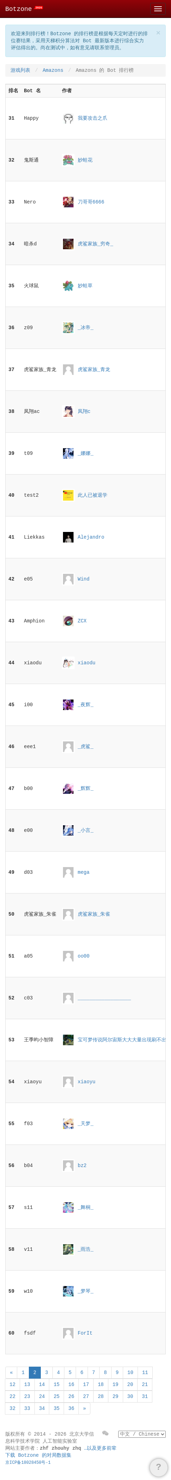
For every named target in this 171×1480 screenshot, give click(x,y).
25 (56, 1396)
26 (71, 1396)
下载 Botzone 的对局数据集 (38, 1455)
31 (145, 1396)
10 (130, 1372)
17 (86, 1384)
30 (130, 1396)
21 (145, 1384)
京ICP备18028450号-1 (28, 1462)
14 (42, 1384)
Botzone (24, 9)
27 (86, 1396)
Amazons (53, 70)
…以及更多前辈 (100, 1448)
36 (71, 1408)
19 (116, 1384)
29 (116, 1396)
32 (12, 1408)
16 (71, 1384)
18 (101, 1384)
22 (12, 1396)
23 (27, 1396)
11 (145, 1372)
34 (42, 1408)
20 (130, 1384)
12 (12, 1384)
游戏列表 (20, 70)
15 (56, 1384)
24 (42, 1396)
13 (27, 1384)
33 (27, 1408)
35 (56, 1408)
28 (101, 1396)
